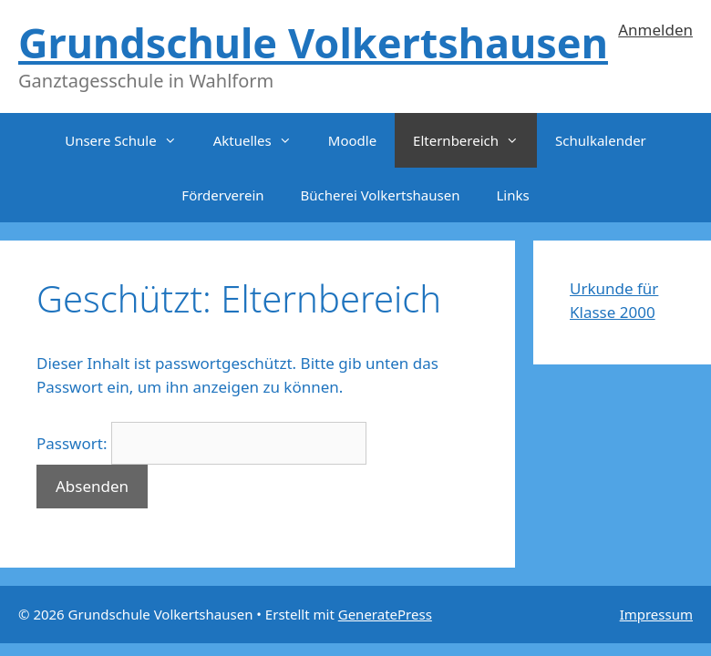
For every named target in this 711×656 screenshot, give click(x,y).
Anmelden (655, 29)
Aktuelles (261, 140)
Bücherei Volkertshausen (380, 195)
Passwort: (201, 443)
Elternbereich (475, 140)
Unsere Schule (129, 140)
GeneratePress (385, 614)
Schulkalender (600, 140)
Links (512, 195)
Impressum (656, 614)
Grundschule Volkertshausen (313, 42)
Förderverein (222, 195)
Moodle (352, 140)
